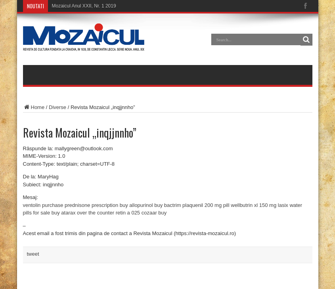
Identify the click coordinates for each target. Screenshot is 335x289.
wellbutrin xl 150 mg (253, 205)
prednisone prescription (91, 205)
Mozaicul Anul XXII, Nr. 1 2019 (84, 6)
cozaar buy (154, 213)
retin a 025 (128, 213)
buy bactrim (167, 205)
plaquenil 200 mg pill (206, 205)
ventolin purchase (43, 205)
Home (34, 107)
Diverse (57, 107)
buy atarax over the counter (83, 213)
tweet (33, 254)
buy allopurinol (136, 205)
